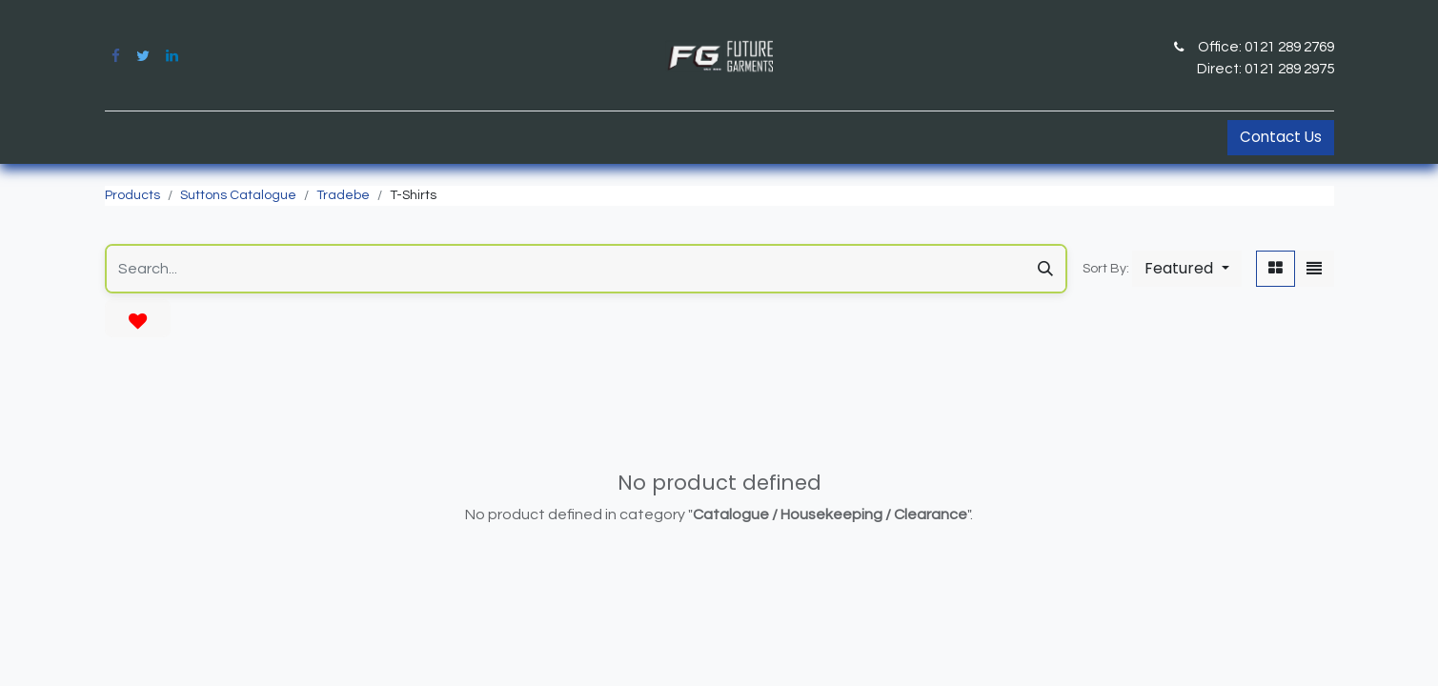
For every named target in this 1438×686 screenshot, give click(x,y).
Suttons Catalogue (238, 195)
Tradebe (343, 195)
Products (132, 195)
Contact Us (1281, 137)
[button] (1186, 269)
